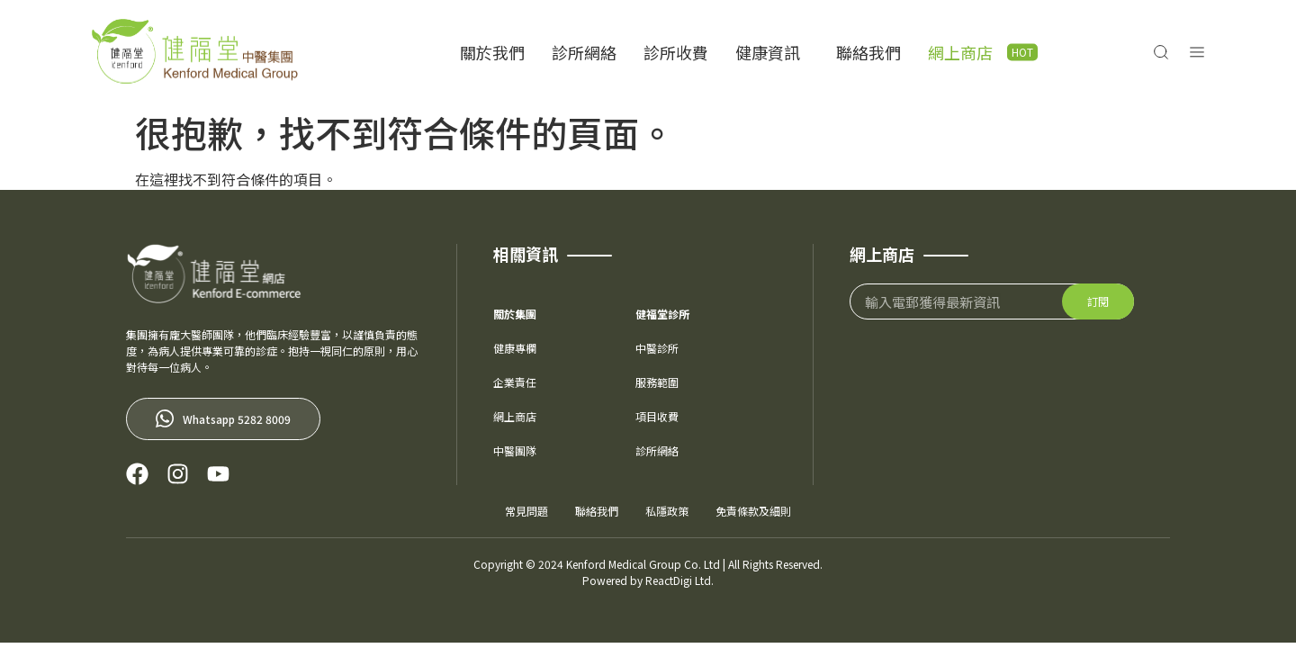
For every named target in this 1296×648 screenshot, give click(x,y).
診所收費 (676, 52)
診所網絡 (584, 52)
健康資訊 (772, 52)
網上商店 (960, 52)
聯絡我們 (868, 52)
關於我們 (492, 52)
